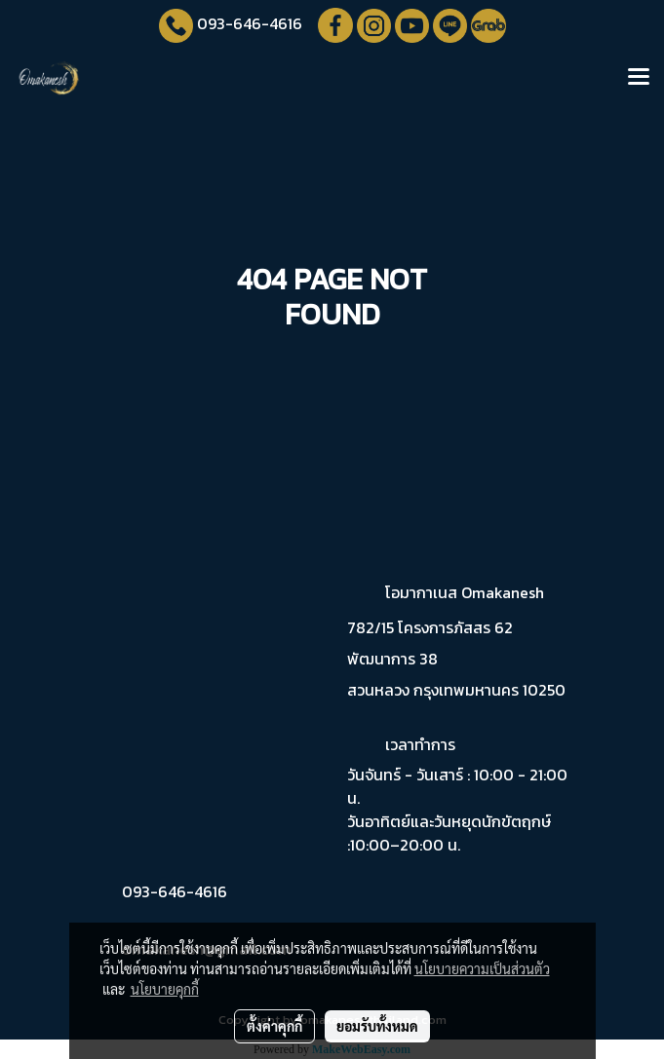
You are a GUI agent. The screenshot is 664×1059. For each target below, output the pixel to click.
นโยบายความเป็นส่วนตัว (482, 968)
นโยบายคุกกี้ (165, 989)
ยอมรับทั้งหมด (377, 1026)
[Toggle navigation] (638, 78)
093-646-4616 (249, 23)
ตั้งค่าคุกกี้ (274, 1026)
